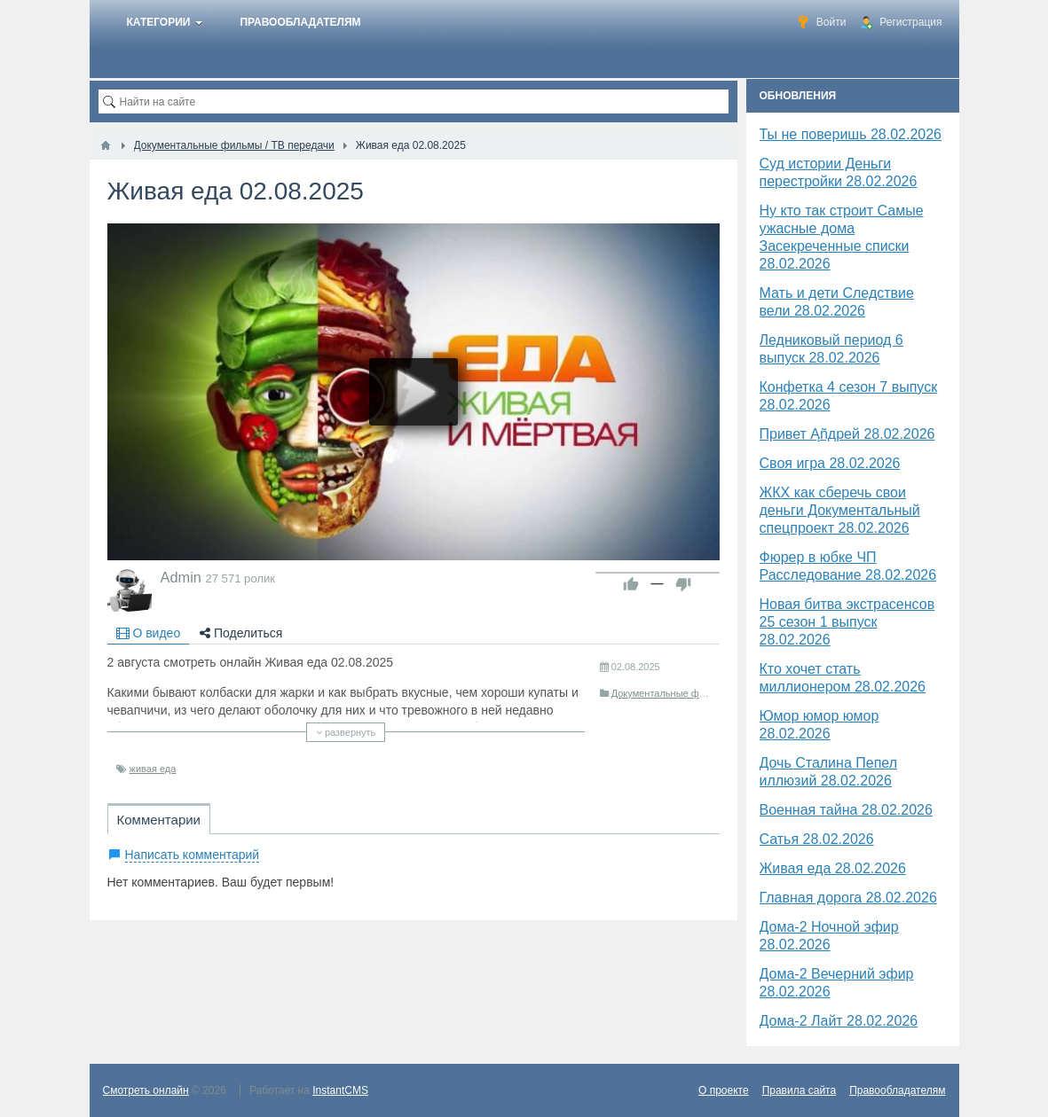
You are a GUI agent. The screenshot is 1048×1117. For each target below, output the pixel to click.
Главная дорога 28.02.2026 (848, 897)
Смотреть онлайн (146, 1090)
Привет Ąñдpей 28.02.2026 (847, 433)
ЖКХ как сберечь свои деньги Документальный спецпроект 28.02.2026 (840, 510)
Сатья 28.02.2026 (817, 839)
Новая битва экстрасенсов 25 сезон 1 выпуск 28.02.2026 (847, 622)
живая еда (153, 768)
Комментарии (159, 819)
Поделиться (241, 633)
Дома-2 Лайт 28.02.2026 (839, 1020)
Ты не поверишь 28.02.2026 (851, 134)
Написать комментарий (192, 855)
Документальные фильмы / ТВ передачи (703, 693)
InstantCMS (340, 1090)
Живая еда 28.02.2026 (833, 868)
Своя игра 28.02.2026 (830, 463)
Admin (181, 577)
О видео (148, 633)
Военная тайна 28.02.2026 (846, 809)
